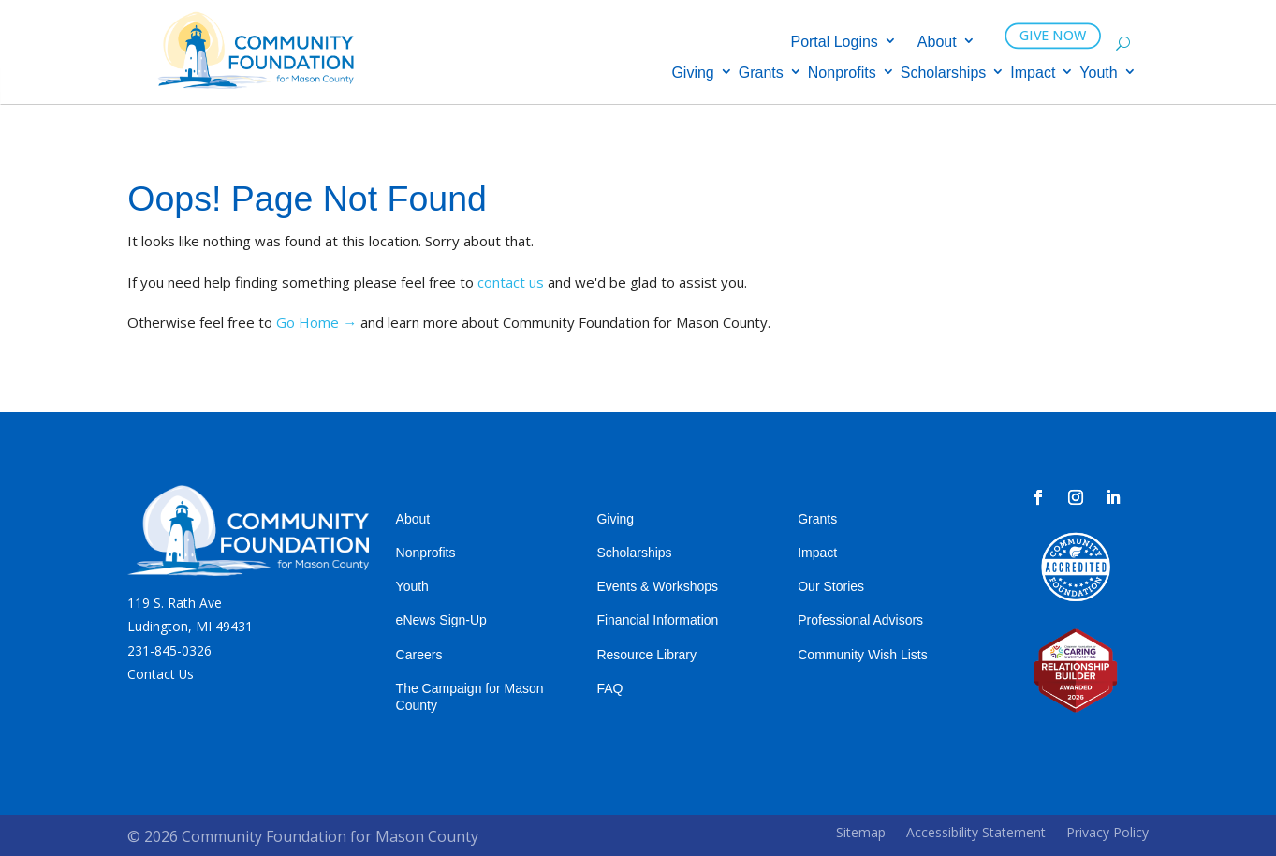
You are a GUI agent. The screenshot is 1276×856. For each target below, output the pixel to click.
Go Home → (316, 322)
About (937, 43)
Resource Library (646, 654)
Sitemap (861, 832)
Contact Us (160, 674)
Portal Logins (833, 43)
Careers (419, 654)
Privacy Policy (1107, 832)
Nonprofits (842, 73)
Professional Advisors (860, 619)
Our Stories (831, 586)
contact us (510, 282)
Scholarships (944, 73)
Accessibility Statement (976, 832)
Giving (692, 73)
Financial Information (657, 619)
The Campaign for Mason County (470, 697)
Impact (1032, 73)
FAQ (609, 688)
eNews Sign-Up (441, 619)
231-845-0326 (169, 650)
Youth (1098, 73)
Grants (761, 73)
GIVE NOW (1053, 35)
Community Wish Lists (862, 654)
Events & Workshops (657, 586)
